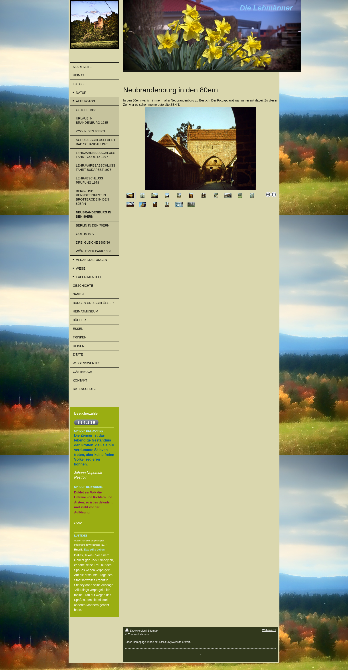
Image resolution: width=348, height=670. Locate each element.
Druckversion (135, 630)
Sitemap (153, 630)
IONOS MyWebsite (170, 642)
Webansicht (269, 630)
